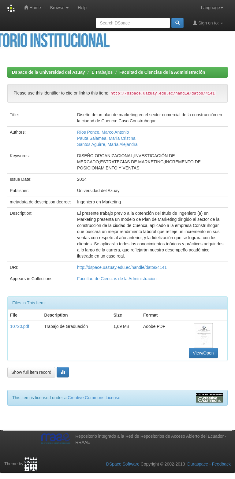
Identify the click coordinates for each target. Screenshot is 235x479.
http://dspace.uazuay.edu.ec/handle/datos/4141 (122, 267)
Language (212, 7)
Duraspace (197, 464)
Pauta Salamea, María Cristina (106, 138)
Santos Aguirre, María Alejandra (107, 144)
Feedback (221, 464)
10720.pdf (19, 326)
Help (82, 7)
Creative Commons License (94, 397)
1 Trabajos (102, 72)
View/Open (203, 353)
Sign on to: (208, 22)
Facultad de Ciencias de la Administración (162, 72)
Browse (59, 7)
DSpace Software (123, 464)
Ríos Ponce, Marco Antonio (103, 132)
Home (32, 7)
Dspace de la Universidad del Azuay (48, 72)
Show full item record (31, 372)
